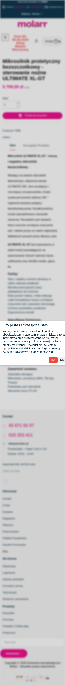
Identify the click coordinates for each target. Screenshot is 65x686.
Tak (53, 360)
